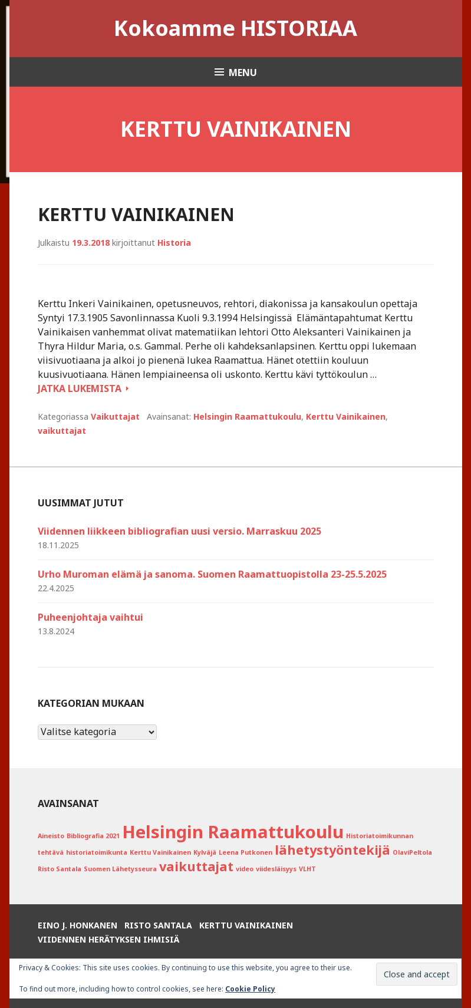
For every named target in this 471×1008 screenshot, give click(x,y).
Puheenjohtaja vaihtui (90, 617)
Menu (243, 72)
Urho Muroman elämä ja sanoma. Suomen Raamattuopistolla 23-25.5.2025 (212, 574)
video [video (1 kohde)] (244, 869)
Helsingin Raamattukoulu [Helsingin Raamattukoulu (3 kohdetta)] (233, 832)
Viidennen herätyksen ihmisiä (108, 939)
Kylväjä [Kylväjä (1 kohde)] (204, 852)
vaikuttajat (62, 430)
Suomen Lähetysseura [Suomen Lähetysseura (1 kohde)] (120, 869)
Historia (174, 242)
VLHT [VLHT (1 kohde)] (307, 869)
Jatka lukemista (83, 388)
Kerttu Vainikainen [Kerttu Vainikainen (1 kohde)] (160, 852)
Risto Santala (158, 925)
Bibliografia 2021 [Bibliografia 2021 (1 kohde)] (93, 836)
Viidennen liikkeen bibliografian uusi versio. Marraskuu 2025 (179, 531)
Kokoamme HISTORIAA (235, 28)
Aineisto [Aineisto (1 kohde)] (51, 836)
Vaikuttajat (115, 416)
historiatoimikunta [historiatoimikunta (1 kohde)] (96, 852)
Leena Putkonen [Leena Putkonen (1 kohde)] (245, 852)
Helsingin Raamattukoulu (247, 416)
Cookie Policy (250, 989)
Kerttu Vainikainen (136, 214)
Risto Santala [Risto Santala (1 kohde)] (59, 869)
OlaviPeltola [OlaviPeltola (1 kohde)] (412, 852)
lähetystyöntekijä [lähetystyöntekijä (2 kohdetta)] (332, 849)
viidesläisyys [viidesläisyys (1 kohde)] (276, 869)
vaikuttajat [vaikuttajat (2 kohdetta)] (196, 866)
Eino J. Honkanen (77, 925)
